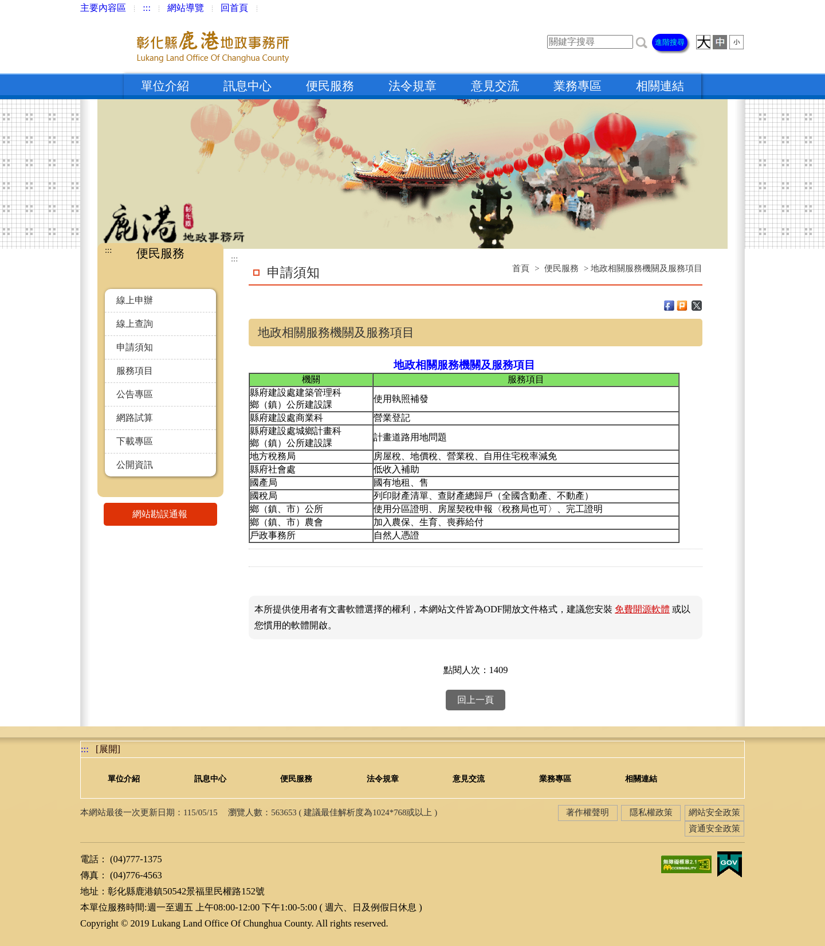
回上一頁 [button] (475, 699)
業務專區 (577, 86)
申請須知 (134, 347)
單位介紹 (165, 86)
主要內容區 (103, 7)
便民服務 (330, 86)
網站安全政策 (714, 812)
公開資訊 (134, 464)
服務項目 (134, 370)
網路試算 (134, 417)
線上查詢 (134, 323)
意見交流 (495, 86)
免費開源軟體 (642, 609)
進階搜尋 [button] (670, 42)
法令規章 (412, 86)
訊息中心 (247, 86)
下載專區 (134, 441)
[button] (641, 41)
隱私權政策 (651, 812)
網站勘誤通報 (174, 514)
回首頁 (234, 7)
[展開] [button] (108, 749)
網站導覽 (185, 7)
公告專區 (134, 394)
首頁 (520, 268)
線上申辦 (134, 300)
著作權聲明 (587, 812)
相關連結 (660, 86)
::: (147, 7)
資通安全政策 (714, 828)
